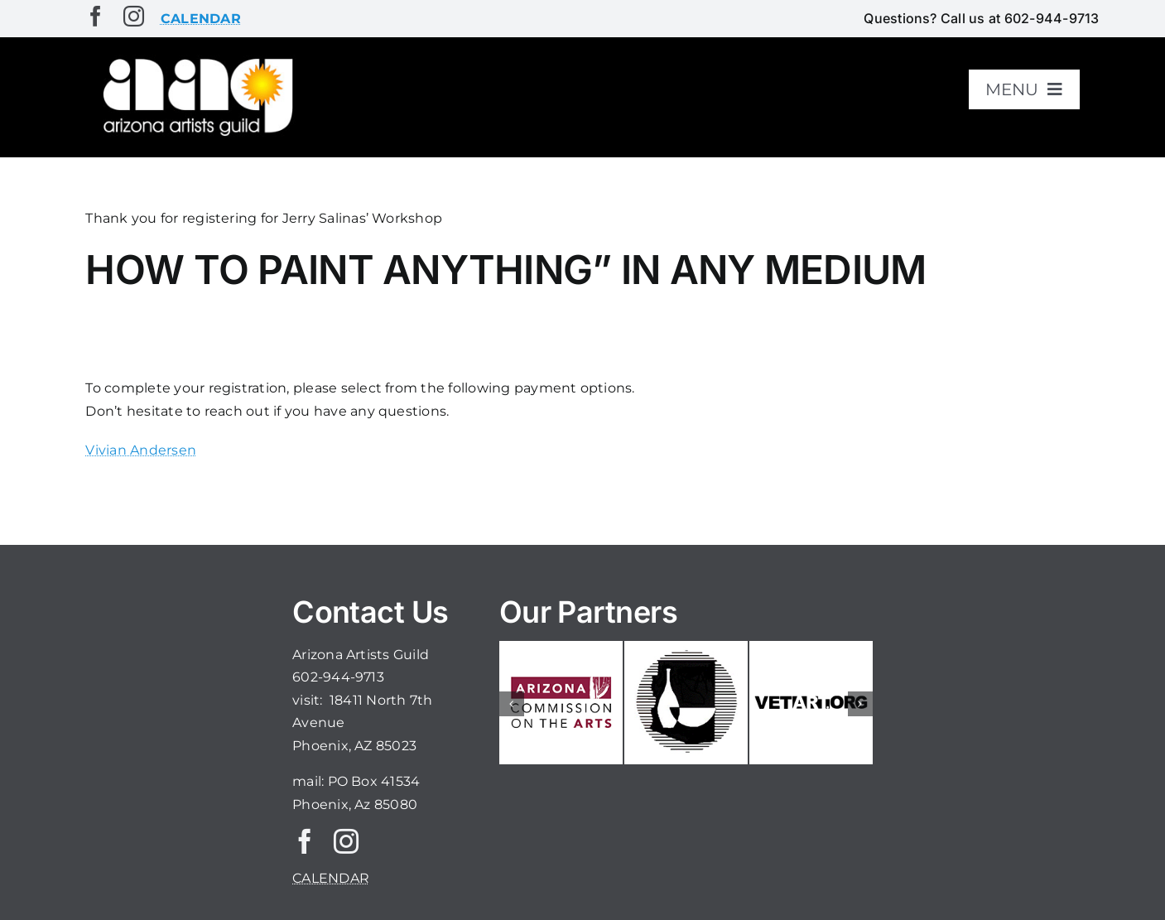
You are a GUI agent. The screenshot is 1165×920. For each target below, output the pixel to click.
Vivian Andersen (140, 450)
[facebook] (95, 16)
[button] (511, 703)
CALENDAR (330, 878)
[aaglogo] (194, 59)
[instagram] (133, 16)
